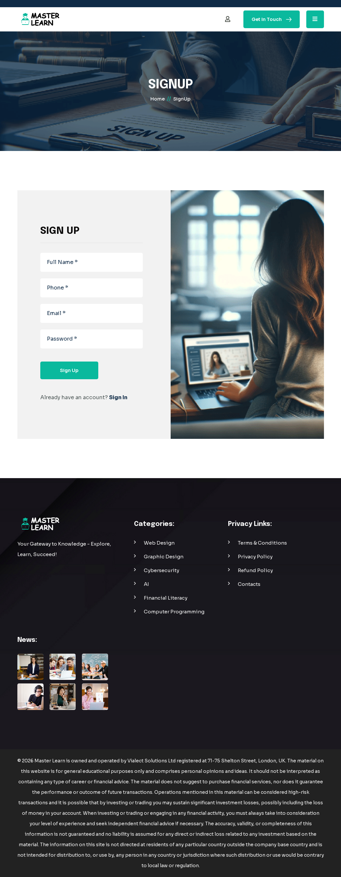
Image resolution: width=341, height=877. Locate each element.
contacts (249, 584)
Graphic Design (163, 556)
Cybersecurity (161, 570)
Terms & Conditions (262, 543)
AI (146, 584)
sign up (69, 370)
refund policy (255, 570)
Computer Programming (174, 611)
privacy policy (255, 556)
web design (159, 543)
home (157, 99)
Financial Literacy (165, 598)
